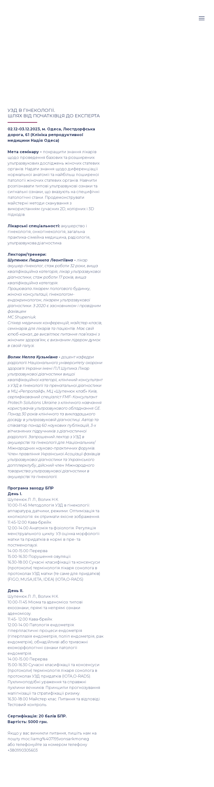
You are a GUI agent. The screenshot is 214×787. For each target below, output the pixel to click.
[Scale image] (133, 141)
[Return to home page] (23, 18)
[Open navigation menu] (201, 18)
